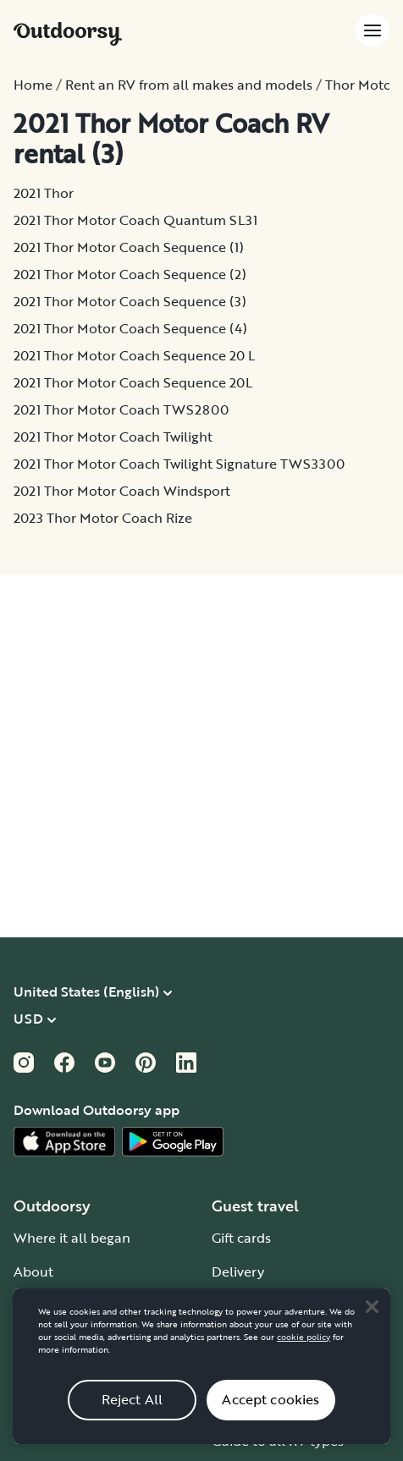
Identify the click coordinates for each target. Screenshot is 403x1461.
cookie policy (303, 1349)
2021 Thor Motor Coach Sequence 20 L (134, 355)
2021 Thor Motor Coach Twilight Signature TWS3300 (179, 463)
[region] (201, 1379)
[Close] (371, 1319)
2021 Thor (44, 193)
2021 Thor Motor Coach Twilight (113, 436)
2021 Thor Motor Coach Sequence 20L (133, 382)
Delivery (238, 1271)
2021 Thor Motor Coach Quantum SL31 (135, 220)
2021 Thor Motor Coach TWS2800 (121, 409)
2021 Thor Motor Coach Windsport (122, 491)
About (33, 1271)
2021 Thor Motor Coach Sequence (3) (130, 301)
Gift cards (241, 1238)
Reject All (132, 1413)
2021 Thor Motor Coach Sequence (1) (129, 247)
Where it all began (72, 1238)
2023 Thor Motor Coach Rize (103, 518)
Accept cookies (270, 1413)
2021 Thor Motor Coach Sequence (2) (130, 274)
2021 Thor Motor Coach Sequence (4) (130, 328)
